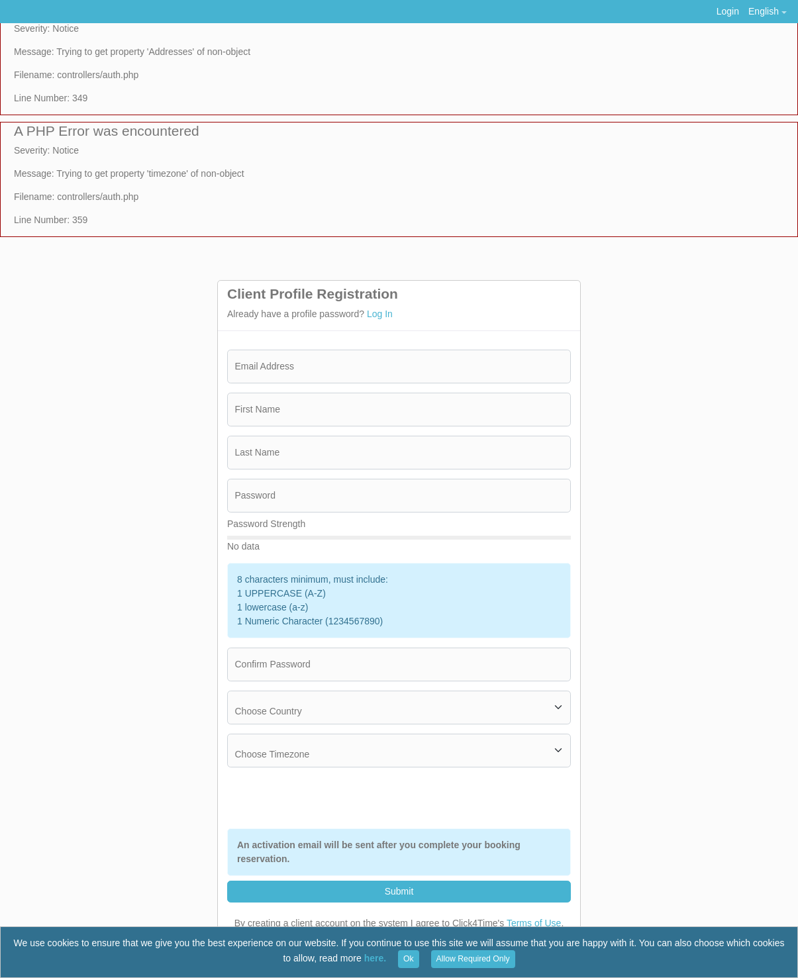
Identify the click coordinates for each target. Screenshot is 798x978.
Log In (380, 314)
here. (375, 958)
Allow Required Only (473, 958)
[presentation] (470, 798)
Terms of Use (534, 923)
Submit (399, 891)
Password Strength (266, 523)
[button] (767, 11)
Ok (408, 958)
